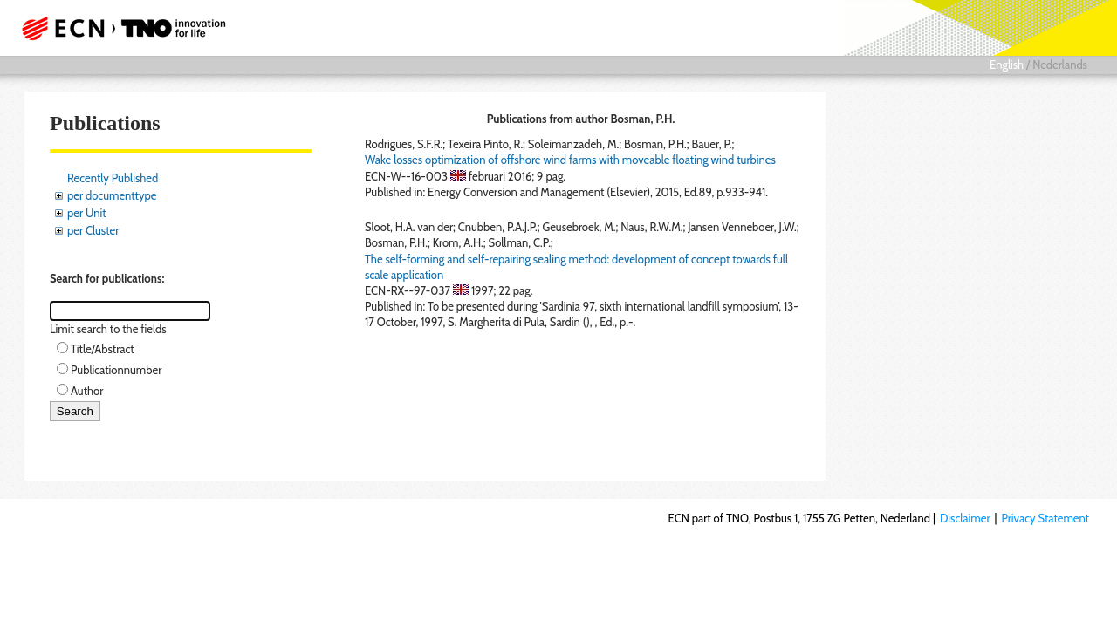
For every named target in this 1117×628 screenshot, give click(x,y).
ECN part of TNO (118, 28)
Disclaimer (965, 518)
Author (87, 391)
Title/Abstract (102, 349)
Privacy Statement (1045, 518)
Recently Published (112, 178)
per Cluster (93, 230)
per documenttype (111, 195)
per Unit (86, 213)
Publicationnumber (116, 370)
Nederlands (1059, 65)
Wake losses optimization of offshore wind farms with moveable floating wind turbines (570, 160)
